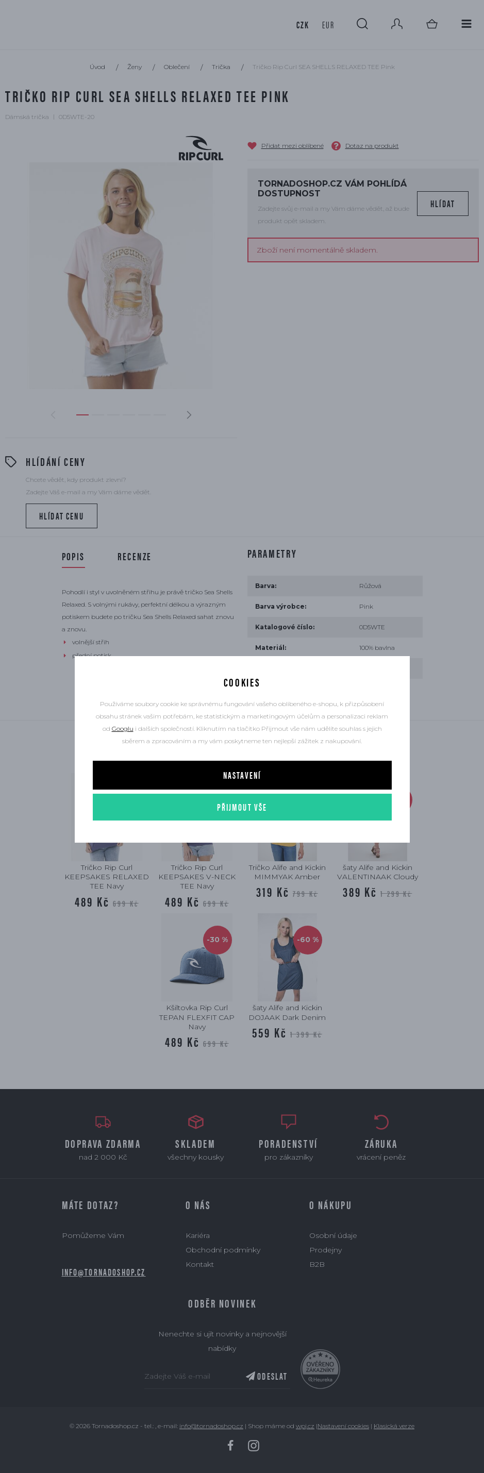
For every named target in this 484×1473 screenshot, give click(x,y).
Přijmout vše (242, 806)
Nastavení (242, 774)
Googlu (122, 728)
